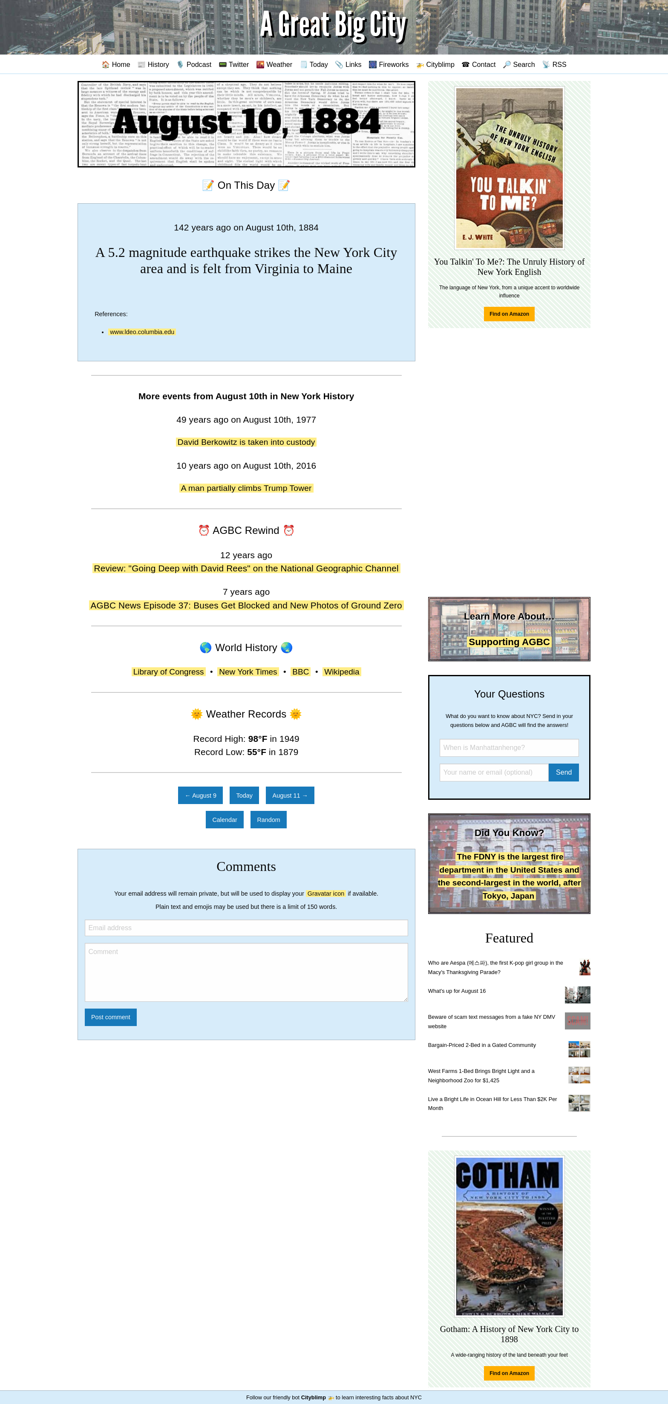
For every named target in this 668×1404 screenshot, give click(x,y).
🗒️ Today (313, 64)
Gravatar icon (326, 893)
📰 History (153, 64)
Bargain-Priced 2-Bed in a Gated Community (482, 1045)
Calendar (224, 819)
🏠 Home (115, 64)
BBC (300, 671)
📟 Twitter (234, 64)
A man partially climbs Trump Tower (246, 488)
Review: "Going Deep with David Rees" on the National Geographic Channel (246, 568)
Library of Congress (168, 671)
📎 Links (348, 64)
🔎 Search (519, 64)
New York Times (248, 671)
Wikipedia (341, 671)
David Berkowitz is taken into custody (246, 442)
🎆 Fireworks (389, 64)
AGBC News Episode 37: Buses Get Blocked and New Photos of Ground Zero (246, 605)
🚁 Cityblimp (435, 64)
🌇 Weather (274, 64)
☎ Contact (478, 64)
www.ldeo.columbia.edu (142, 332)
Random (268, 819)
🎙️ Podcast (193, 64)
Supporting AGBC (509, 642)
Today (244, 795)
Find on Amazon (509, 314)
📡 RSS (554, 64)
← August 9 (200, 795)
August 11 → (290, 795)
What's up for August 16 (457, 991)
